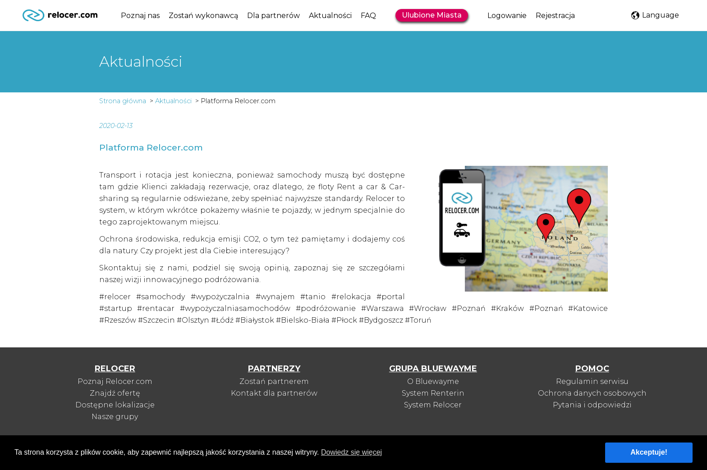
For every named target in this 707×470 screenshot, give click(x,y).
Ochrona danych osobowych (592, 393)
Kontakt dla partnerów (274, 393)
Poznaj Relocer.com (115, 381)
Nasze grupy (115, 416)
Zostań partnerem (274, 381)
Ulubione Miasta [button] (432, 15)
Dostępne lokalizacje (115, 405)
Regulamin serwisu (592, 381)
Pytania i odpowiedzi (592, 405)
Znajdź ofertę (115, 393)
